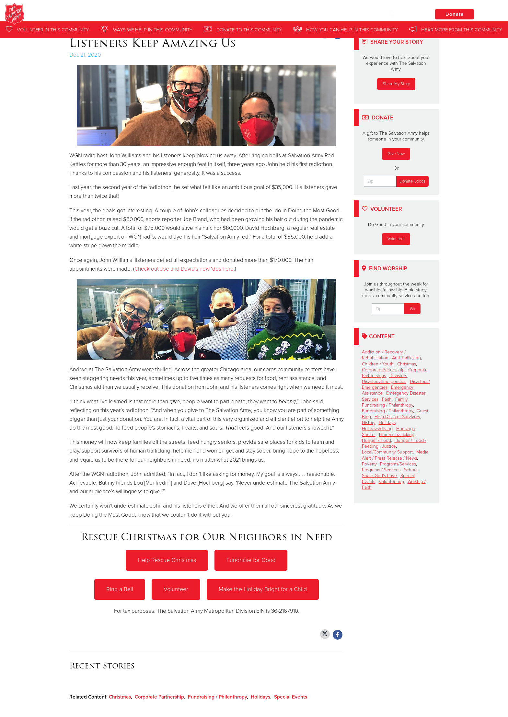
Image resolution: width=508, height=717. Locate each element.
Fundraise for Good (250, 560)
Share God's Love (379, 475)
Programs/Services (398, 464)
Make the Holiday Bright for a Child (263, 588)
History (368, 422)
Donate (454, 14)
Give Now (396, 153)
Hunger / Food (376, 440)
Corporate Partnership (159, 696)
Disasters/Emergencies (384, 381)
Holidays (260, 696)
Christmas (120, 696)
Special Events (290, 696)
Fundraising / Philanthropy (217, 696)
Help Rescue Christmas (167, 560)
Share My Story (396, 83)
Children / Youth (378, 364)
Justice (389, 446)
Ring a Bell (119, 588)
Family (401, 399)
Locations (405, 13)
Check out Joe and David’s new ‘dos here (184, 268)
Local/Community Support (387, 452)
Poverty (369, 464)
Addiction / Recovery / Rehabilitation (384, 355)
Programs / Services (381, 470)
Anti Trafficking (406, 358)
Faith (387, 399)
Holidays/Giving (377, 428)
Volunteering (391, 481)
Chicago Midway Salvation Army (119, 14)
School (411, 470)
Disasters (398, 375)
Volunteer (176, 588)
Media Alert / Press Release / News (395, 455)
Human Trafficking (396, 434)
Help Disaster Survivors (397, 417)
